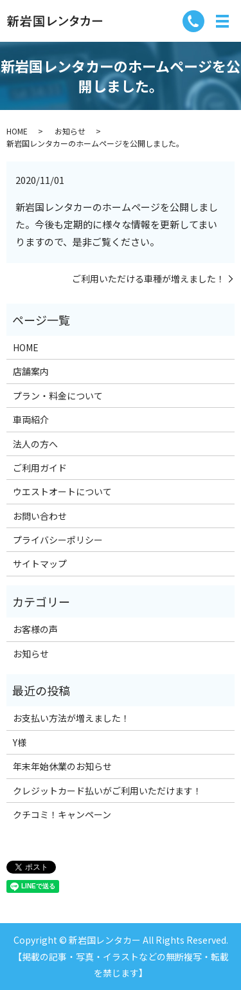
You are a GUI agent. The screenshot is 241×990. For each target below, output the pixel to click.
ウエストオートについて (62, 491)
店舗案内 (31, 371)
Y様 (19, 742)
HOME (17, 130)
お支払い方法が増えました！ (71, 717)
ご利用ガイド (40, 467)
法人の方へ (35, 443)
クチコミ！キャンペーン (62, 814)
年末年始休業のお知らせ (62, 766)
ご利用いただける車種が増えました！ (148, 279)
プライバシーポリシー (58, 539)
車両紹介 (31, 419)
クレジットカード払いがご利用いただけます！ (107, 790)
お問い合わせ (40, 515)
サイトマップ (40, 563)
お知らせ (70, 130)
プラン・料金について (58, 395)
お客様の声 (35, 629)
